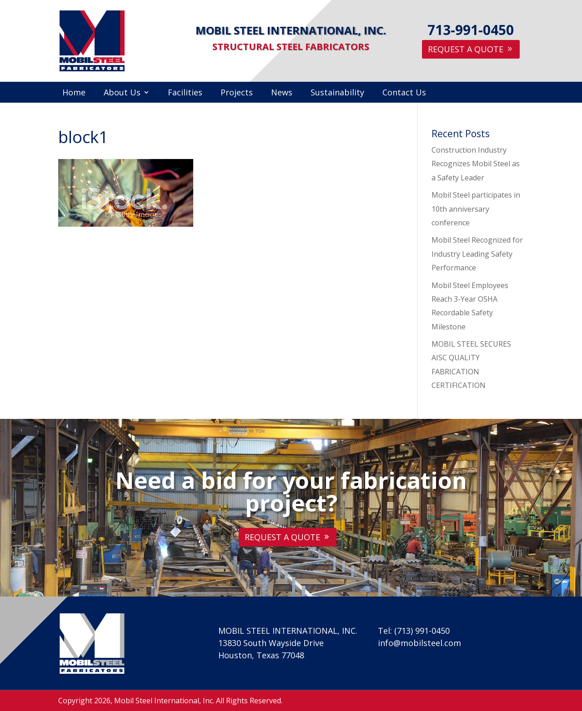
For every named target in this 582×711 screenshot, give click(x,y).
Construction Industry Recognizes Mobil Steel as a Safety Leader (475, 164)
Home (73, 93)
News (281, 93)
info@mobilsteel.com (419, 642)
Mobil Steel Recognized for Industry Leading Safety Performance (477, 254)
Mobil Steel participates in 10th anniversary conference (475, 209)
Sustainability (337, 93)
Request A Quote (465, 49)
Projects (237, 93)
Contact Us (404, 93)
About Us (122, 93)
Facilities (185, 93)
